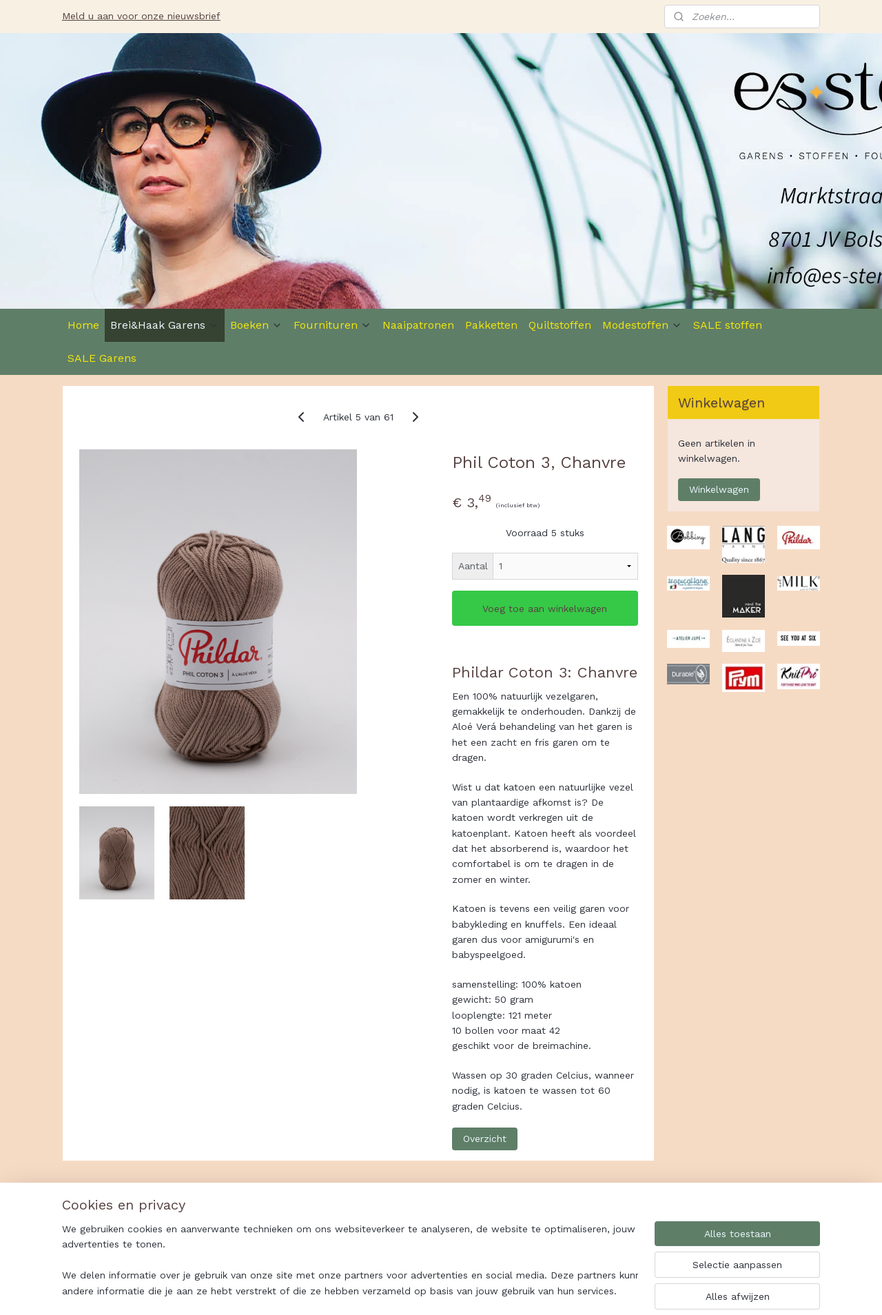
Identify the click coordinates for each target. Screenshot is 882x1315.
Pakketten (491, 325)
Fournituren (332, 325)
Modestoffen (642, 325)
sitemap (480, 1289)
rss (509, 1289)
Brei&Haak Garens (164, 325)
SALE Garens (102, 358)
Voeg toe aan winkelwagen (544, 608)
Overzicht (484, 1138)
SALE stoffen (727, 325)
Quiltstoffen (560, 325)
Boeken (256, 325)
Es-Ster (93, 1218)
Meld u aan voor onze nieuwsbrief (141, 15)
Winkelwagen (719, 489)
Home (83, 325)
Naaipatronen (418, 325)
